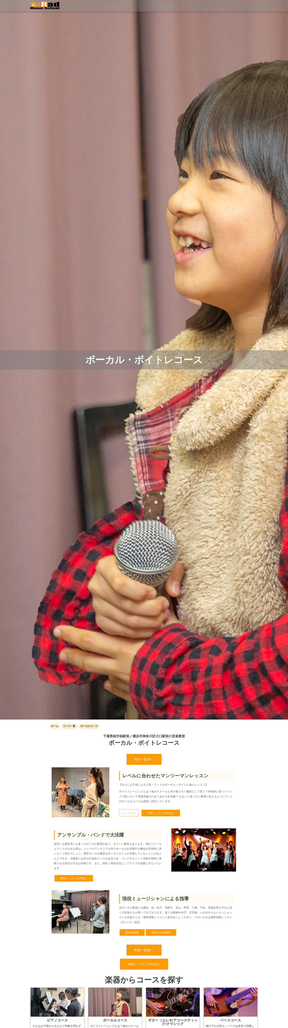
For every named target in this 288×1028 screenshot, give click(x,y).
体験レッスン (219, 5)
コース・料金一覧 (134, 6)
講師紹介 (159, 6)
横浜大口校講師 (161, 932)
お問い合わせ (246, 6)
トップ (108, 5)
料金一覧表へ (144, 759)
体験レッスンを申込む (160, 813)
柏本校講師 (132, 932)
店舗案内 (199, 6)
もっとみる (129, 812)
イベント (177, 5)
